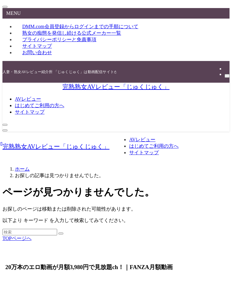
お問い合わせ (37, 52)
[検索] (227, 76)
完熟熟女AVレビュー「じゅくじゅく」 (115, 86)
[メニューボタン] (4, 130)
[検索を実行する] (60, 233)
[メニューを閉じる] (4, 7)
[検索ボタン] (4, 125)
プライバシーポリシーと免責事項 (59, 39)
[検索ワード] (29, 232)
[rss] (226, 68)
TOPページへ (17, 238)
